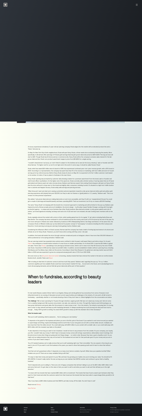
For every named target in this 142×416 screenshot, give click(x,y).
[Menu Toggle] (137, 5)
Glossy (39, 385)
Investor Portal (54, 412)
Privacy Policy (113, 407)
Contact (52, 410)
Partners (26, 407)
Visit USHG (82, 407)
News (52, 407)
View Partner (32, 389)
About (25, 410)
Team (25, 412)
